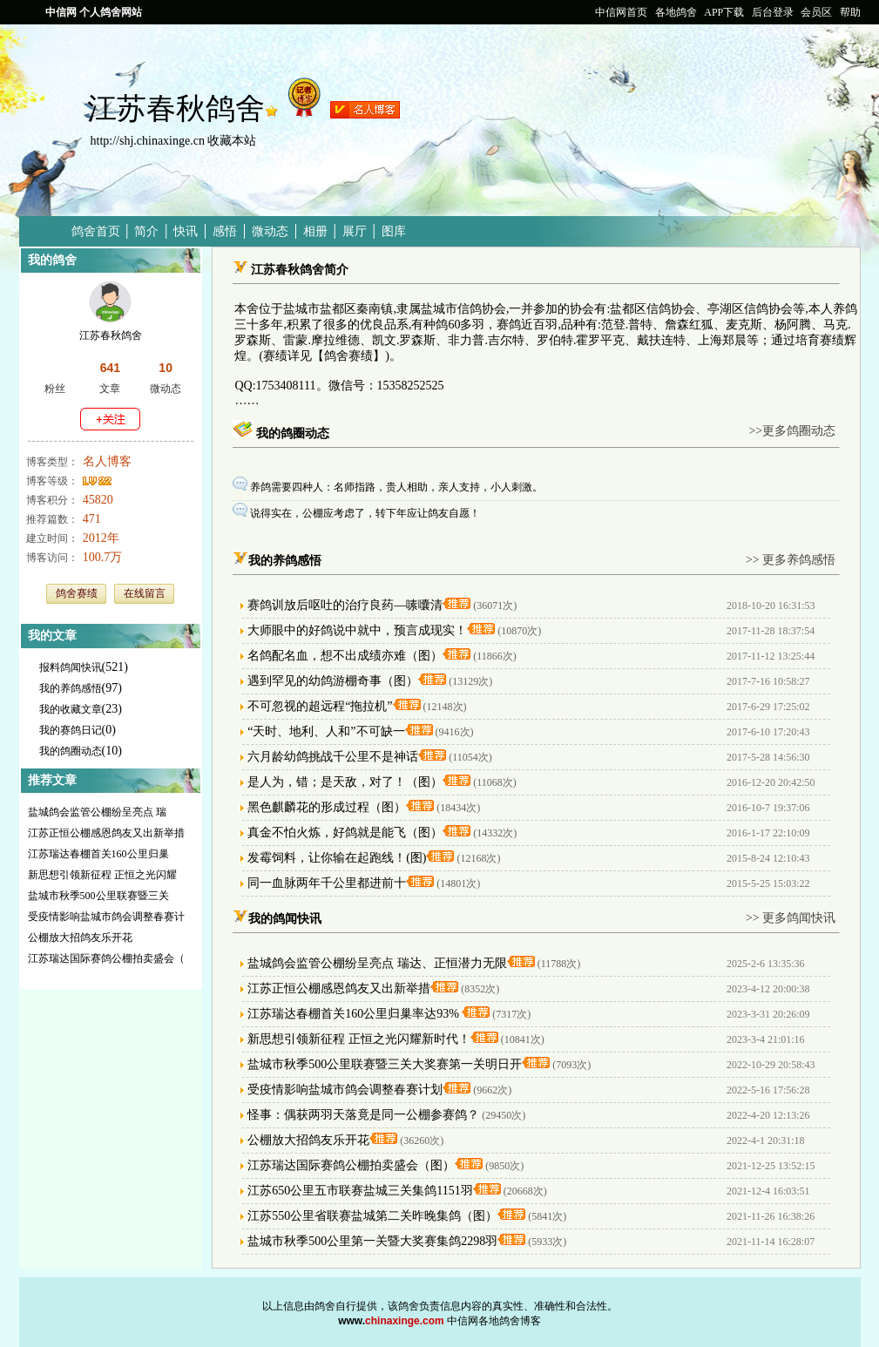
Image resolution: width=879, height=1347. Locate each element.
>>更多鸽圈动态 (791, 430)
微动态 (270, 231)
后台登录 (773, 12)
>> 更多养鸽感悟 (790, 559)
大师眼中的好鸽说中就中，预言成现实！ (357, 630)
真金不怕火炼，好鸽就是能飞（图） (345, 832)
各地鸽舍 (676, 12)
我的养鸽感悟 (70, 688)
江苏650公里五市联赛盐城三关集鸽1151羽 (359, 1190)
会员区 (816, 12)
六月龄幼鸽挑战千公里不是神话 (332, 756)
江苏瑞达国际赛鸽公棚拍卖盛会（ (106, 958)
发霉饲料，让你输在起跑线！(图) (336, 857)
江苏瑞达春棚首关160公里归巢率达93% (354, 1013)
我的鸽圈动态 (70, 751)
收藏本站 (231, 140)
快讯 (185, 231)
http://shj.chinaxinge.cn (148, 140)
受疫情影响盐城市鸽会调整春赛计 (106, 916)
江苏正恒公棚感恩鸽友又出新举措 (106, 833)
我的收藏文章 (70, 709)
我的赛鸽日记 (70, 730)
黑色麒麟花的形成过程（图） (326, 807)
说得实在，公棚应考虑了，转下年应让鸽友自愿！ (365, 513)
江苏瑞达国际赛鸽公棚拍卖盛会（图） (351, 1165)
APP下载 (724, 12)
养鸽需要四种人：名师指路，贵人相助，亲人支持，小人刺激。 (397, 487)
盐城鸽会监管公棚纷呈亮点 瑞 (97, 812)
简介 (146, 231)
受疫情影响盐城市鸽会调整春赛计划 (345, 1089)
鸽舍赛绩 (77, 593)
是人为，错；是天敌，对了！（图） (345, 782)
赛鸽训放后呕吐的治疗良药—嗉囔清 (345, 605)
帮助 (850, 12)
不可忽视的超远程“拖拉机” (319, 706)
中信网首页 (621, 12)
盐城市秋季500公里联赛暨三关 (98, 896)
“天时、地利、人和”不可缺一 (325, 731)
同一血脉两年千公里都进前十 (326, 883)
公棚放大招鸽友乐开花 (80, 937)
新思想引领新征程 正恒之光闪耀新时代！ (358, 1039)
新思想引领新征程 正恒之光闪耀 (102, 875)
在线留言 (145, 593)
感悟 (225, 231)
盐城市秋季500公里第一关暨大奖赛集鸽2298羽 (372, 1241)
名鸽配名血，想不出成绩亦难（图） (345, 655)
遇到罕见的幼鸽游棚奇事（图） (332, 680)
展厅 (354, 231)
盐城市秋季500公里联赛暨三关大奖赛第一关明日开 (384, 1064)
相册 (315, 231)
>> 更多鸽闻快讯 (790, 917)
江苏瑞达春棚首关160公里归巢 (98, 854)
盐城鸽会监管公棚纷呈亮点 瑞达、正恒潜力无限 (377, 963)
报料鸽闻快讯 (70, 667)
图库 (394, 231)
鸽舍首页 (95, 231)
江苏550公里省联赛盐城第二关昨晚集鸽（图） (372, 1215)
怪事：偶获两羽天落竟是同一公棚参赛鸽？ (363, 1114)
